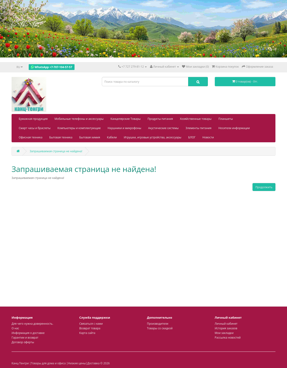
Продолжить (264, 187)
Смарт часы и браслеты (34, 128)
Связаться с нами (91, 324)
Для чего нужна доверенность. (32, 324)
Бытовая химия (89, 137)
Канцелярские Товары (126, 119)
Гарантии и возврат (25, 337)
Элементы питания (199, 128)
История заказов (226, 328)
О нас (15, 328)
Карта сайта (87, 333)
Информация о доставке (28, 333)
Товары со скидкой (160, 328)
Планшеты (225, 119)
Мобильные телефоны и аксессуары (79, 119)
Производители (157, 324)
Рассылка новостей (228, 337)
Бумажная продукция (33, 119)
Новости (208, 137)
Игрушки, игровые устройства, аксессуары (152, 137)
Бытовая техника (60, 137)
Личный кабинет (226, 324)
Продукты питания (160, 119)
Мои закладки (224, 333)
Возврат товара (89, 328)
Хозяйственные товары (196, 119)
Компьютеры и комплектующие (79, 128)
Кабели (112, 137)
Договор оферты (23, 342)
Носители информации (234, 128)
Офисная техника (30, 137)
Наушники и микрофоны (124, 128)
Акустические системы (163, 128)
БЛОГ (191, 137)
